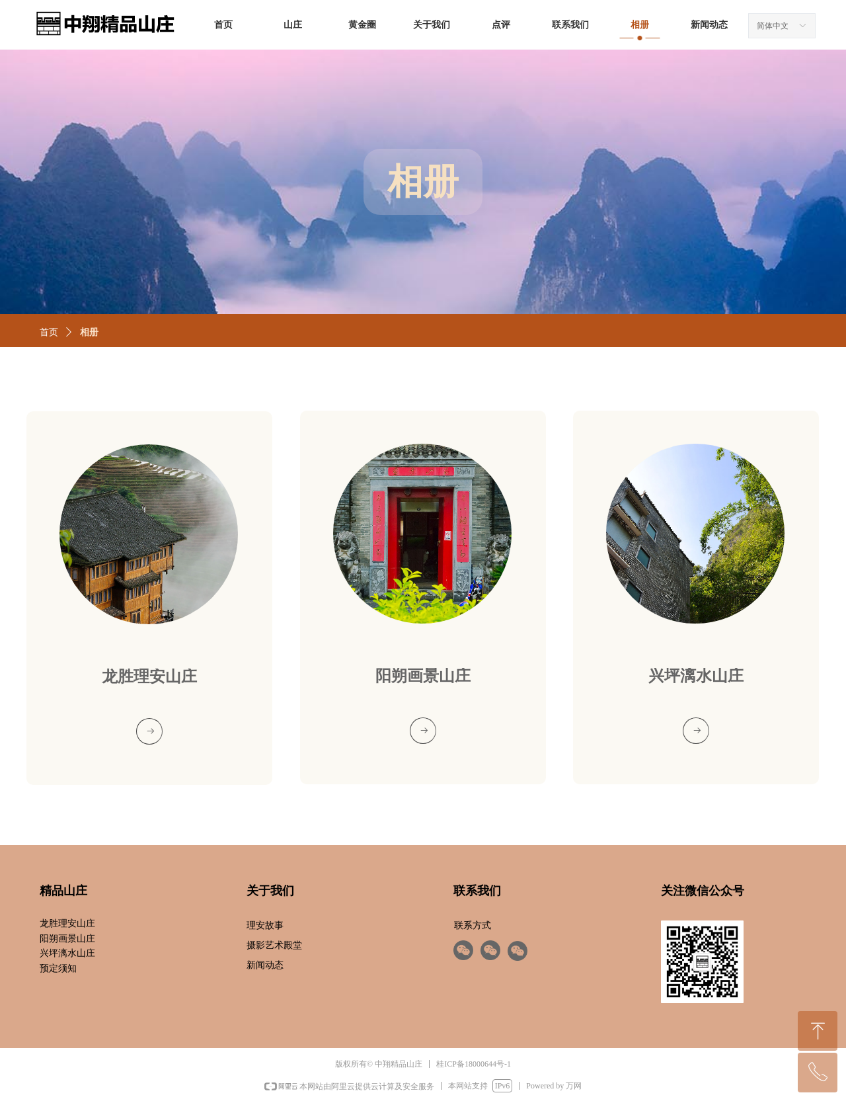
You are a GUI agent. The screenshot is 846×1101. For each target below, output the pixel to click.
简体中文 (772, 25)
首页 (49, 332)
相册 (89, 332)
